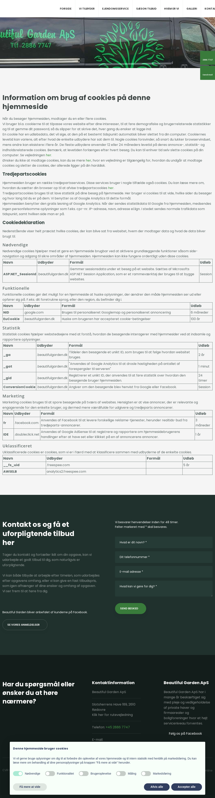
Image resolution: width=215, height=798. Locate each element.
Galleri (191, 9)
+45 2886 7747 (118, 727)
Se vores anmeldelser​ (23, 625)
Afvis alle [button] (156, 786)
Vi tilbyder (87, 9)
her (48, 155)
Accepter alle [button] (186, 786)
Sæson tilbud (146, 9)
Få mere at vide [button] (30, 786)
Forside (65, 9)
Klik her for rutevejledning (112, 714)
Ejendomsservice (115, 9)
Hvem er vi (171, 9)
